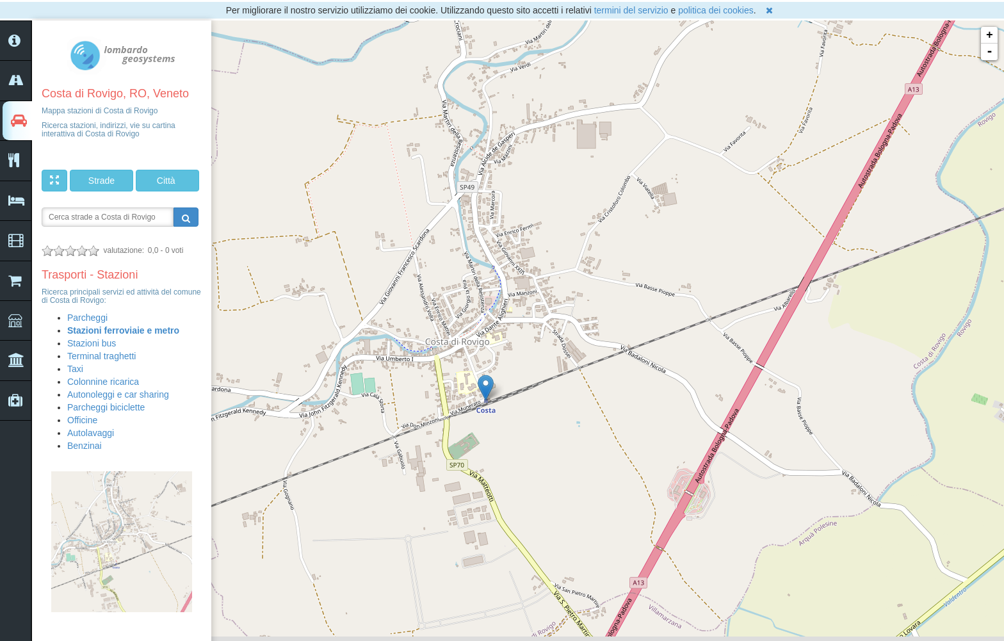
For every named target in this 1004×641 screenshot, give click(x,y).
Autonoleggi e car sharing (118, 394)
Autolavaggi (90, 433)
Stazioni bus (91, 343)
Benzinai (84, 446)
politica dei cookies (716, 10)
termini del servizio (631, 10)
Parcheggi (87, 317)
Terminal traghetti (101, 356)
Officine (82, 420)
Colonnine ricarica (103, 382)
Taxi (75, 369)
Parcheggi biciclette (106, 407)
